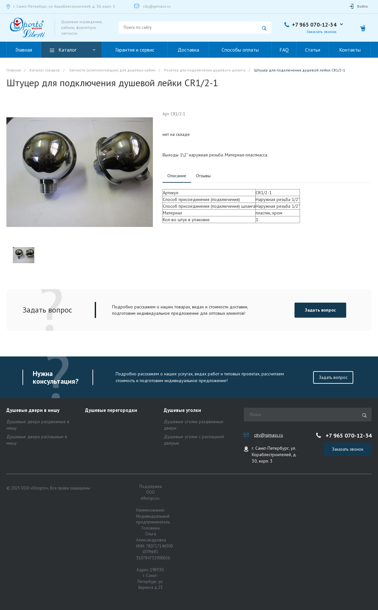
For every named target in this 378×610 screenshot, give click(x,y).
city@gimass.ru (157, 6)
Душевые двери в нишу (32, 410)
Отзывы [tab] (203, 176)
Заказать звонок (321, 31)
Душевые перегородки (111, 410)
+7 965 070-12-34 (314, 24)
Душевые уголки (182, 410)
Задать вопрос (320, 310)
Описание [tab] (176, 176)
